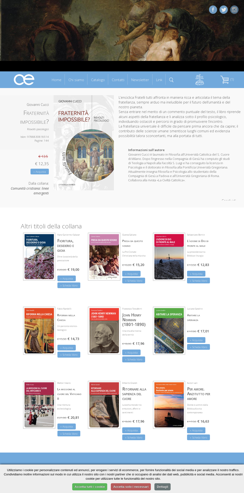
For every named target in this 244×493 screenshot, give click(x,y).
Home (56, 79)
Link (159, 79)
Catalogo (98, 79)
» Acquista (39, 171)
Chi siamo (76, 79)
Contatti (118, 79)
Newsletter (140, 79)
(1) (227, 79)
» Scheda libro (68, 285)
